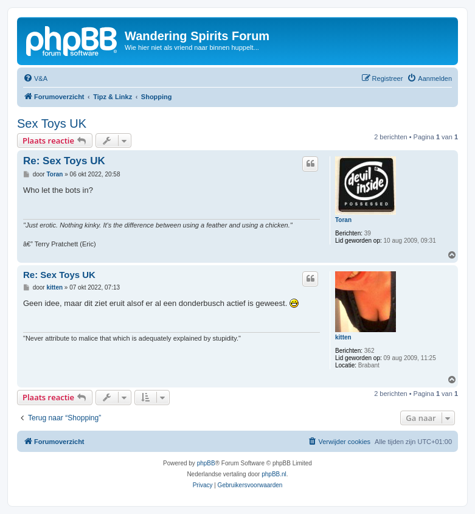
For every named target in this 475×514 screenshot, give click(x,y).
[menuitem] (35, 78)
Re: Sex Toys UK (64, 161)
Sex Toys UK (51, 123)
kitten (343, 337)
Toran (343, 220)
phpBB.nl (274, 474)
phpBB (206, 463)
